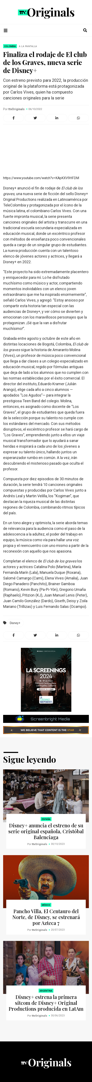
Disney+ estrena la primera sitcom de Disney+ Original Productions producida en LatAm (46, 1002)
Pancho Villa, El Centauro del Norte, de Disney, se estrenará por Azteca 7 (46, 917)
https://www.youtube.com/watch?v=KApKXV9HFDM (41, 178)
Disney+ (15, 623)
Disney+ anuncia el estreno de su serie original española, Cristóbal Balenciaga (46, 831)
